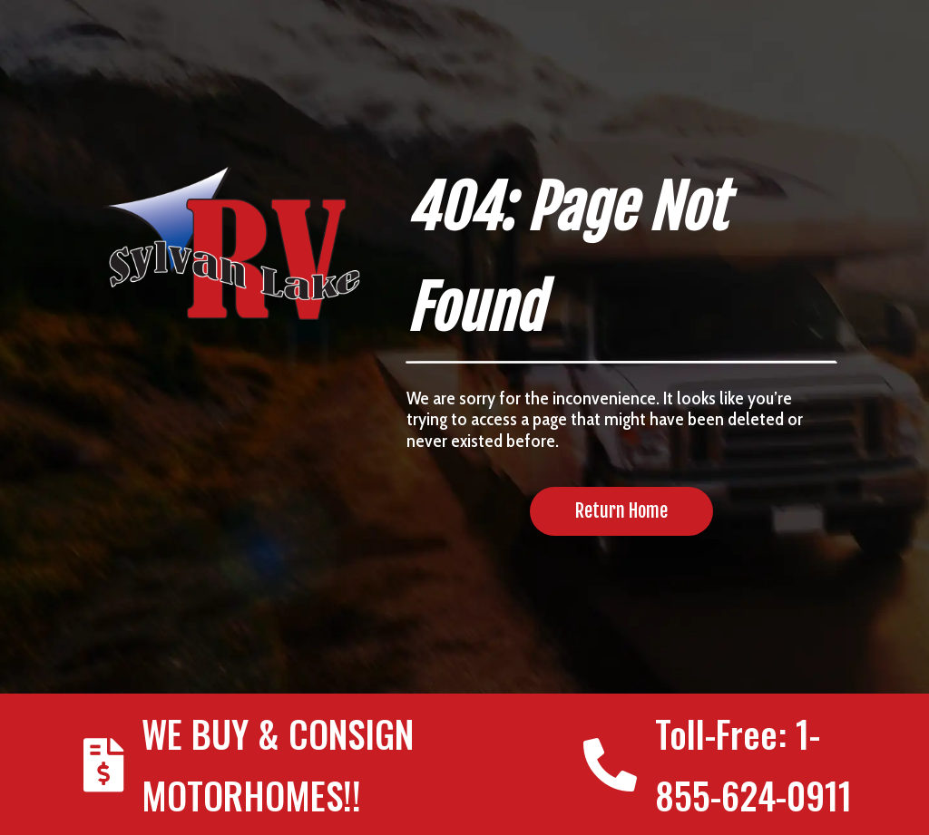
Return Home (621, 511)
